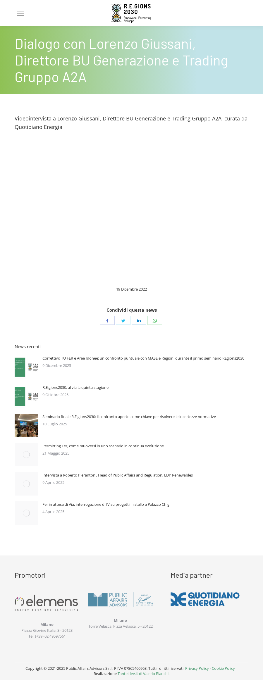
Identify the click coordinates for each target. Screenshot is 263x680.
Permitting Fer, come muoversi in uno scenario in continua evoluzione (103, 445)
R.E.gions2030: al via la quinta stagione (75, 387)
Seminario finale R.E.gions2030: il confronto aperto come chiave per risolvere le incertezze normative (129, 416)
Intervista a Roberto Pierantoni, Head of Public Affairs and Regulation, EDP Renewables (117, 475)
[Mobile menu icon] (20, 13)
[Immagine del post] (26, 367)
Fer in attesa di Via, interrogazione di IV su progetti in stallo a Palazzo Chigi (106, 504)
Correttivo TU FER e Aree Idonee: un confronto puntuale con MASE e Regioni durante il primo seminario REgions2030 (143, 358)
